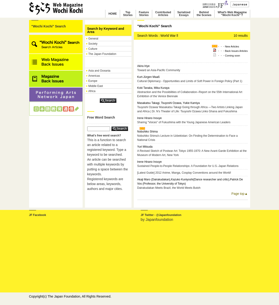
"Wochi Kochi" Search (48, 26)
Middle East (95, 86)
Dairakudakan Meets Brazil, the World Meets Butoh (169, 187)
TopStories (128, 14)
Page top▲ (240, 194)
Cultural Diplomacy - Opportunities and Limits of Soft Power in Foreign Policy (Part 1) (189, 81)
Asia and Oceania (99, 70)
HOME (112, 13)
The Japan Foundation (102, 54)
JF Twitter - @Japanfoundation (161, 215)
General (93, 38)
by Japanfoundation (157, 220)
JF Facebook (37, 215)
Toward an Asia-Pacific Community (158, 70)
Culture (92, 48)
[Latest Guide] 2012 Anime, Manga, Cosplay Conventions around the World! (184, 172)
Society (92, 43)
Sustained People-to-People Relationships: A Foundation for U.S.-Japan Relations (188, 166)
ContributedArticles (163, 14)
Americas (94, 75)
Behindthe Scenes (204, 14)
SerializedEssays (183, 14)
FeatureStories (144, 14)
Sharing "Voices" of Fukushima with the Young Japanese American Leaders (184, 122)
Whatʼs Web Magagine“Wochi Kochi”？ (232, 14)
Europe (92, 81)
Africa (92, 91)
